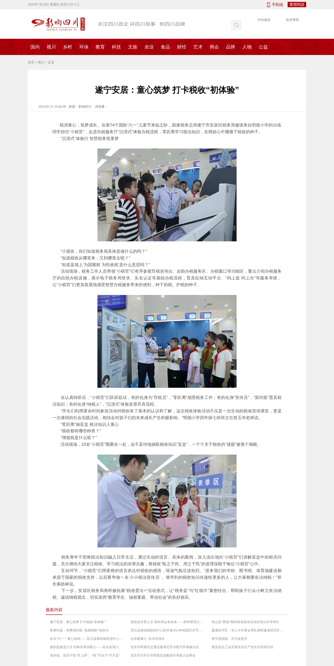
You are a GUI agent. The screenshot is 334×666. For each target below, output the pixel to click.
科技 (116, 46)
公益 (263, 46)
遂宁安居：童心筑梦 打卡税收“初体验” (78, 622)
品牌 (230, 46)
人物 (247, 46)
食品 (165, 46)
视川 (51, 46)
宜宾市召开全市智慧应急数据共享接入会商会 (163, 655)
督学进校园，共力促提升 (229, 638)
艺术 (198, 46)
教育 (100, 46)
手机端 (277, 4)
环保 (84, 46)
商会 (214, 46)
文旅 (132, 46)
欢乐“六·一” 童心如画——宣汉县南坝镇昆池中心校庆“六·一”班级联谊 (87, 638)
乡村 (67, 46)
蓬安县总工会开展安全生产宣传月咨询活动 (242, 647)
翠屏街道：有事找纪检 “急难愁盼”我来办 (79, 630)
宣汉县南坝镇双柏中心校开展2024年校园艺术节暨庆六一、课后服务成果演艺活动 (168, 630)
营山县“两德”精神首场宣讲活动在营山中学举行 (245, 622)
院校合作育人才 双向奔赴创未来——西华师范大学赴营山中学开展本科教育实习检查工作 (168, 622)
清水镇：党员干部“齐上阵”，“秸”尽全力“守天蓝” (85, 655)
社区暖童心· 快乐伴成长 (148, 638)
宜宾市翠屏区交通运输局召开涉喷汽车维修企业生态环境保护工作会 (168, 647)
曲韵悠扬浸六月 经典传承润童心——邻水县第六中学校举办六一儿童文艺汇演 (87, 647)
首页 (31, 62)
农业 (149, 46)
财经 (181, 46)
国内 (35, 46)
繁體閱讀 (296, 4)
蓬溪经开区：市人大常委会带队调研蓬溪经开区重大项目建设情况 (249, 630)
